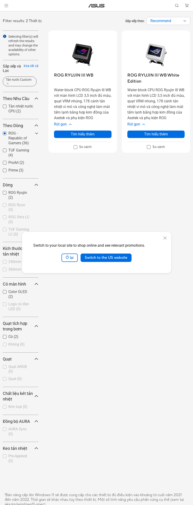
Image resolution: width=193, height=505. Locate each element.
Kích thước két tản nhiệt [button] (20, 251)
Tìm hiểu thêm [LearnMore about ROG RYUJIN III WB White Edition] (156, 134)
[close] (165, 238)
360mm (17, 269)
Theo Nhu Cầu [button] (20, 98)
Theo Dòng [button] (20, 125)
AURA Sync (17, 431)
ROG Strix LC (18, 219)
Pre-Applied (17, 458)
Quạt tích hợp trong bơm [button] (20, 326)
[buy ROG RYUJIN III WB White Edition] (156, 78)
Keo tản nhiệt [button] (20, 448)
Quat (15, 379)
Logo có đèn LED (18, 306)
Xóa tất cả (31, 66)
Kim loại (17, 406)
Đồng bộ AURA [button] (20, 421)
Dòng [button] (20, 184)
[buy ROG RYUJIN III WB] (73, 75)
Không (16, 344)
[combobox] (168, 21)
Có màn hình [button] (20, 284)
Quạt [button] (20, 359)
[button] (6, 5)
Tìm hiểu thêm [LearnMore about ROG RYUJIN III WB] (83, 134)
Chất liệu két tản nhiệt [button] (20, 396)
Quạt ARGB (17, 369)
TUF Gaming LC (18, 231)
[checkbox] (19, 207)
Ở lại (70, 257)
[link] (96, 5)
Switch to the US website (106, 257)
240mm (17, 261)
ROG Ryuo (16, 207)
